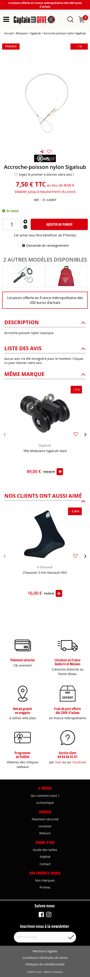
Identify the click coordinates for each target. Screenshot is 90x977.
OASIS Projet (34, 972)
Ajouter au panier (59, 224)
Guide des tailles (45, 850)
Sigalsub (45, 445)
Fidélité (45, 857)
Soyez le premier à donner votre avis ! (44, 174)
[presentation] (4, 434)
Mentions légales (45, 951)
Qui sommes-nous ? (45, 795)
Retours (45, 833)
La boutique (45, 802)
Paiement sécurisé (45, 819)
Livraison (45, 826)
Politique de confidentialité (45, 964)
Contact (45, 864)
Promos (45, 887)
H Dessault (45, 567)
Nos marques (45, 880)
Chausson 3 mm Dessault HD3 (45, 573)
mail (58, 762)
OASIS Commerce (53, 972)
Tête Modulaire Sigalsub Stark (45, 451)
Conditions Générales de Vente (45, 958)
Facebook (79, 762)
